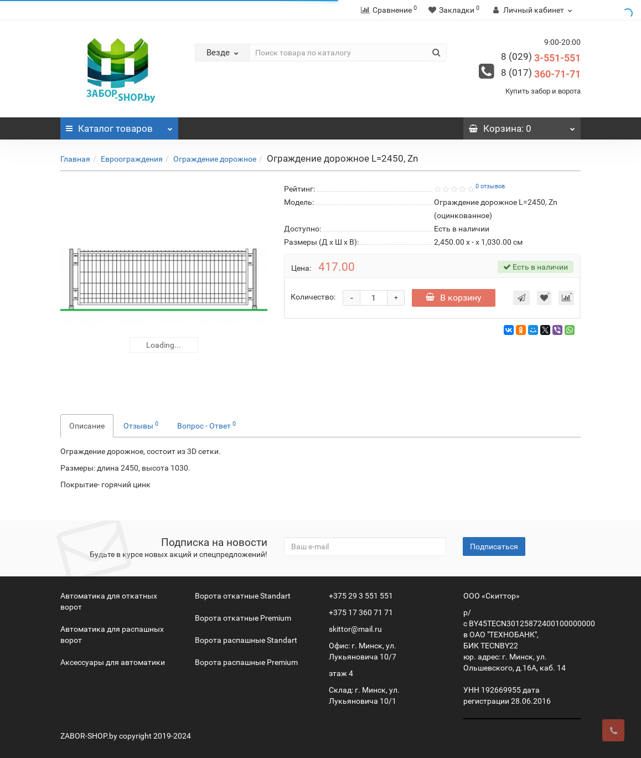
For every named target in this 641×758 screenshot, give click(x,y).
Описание (87, 425)
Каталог (119, 125)
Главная (75, 158)
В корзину (454, 297)
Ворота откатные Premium (243, 617)
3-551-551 (541, 58)
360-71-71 (541, 74)
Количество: (313, 296)
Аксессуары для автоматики (112, 662)
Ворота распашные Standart (246, 640)
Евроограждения (132, 158)
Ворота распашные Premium (246, 662)
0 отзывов (490, 186)
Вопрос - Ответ (206, 425)
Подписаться (494, 546)
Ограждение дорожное (214, 158)
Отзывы (140, 425)
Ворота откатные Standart (243, 595)
